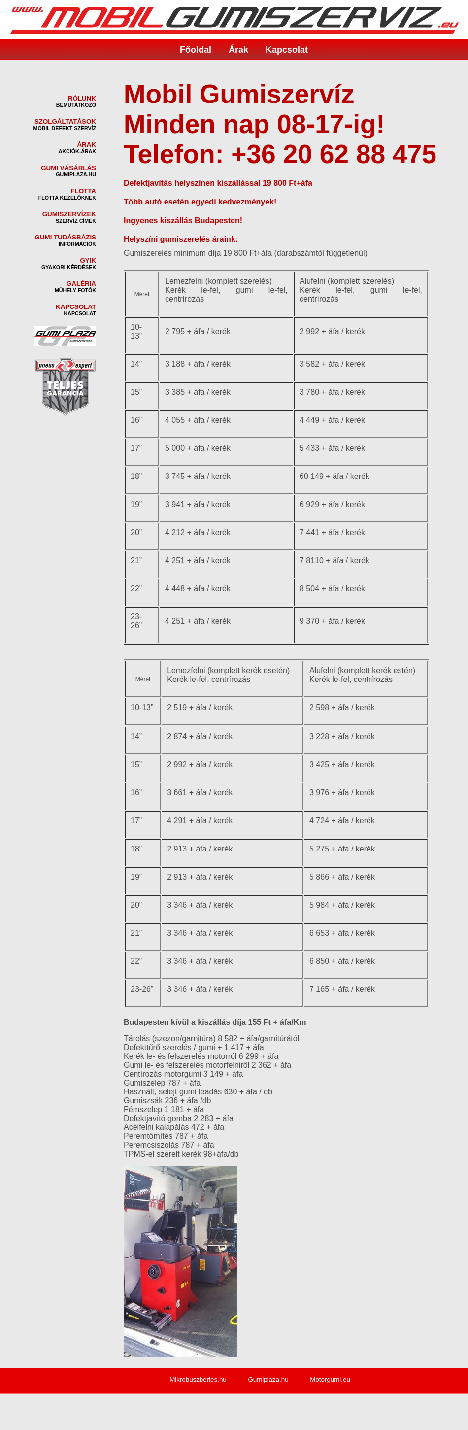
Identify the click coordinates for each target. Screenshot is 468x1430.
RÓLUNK (82, 98)
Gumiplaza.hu (268, 1379)
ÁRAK (86, 144)
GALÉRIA (81, 283)
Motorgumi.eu (330, 1379)
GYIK (88, 260)
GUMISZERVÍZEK (69, 214)
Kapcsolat (287, 50)
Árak (238, 50)
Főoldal (195, 50)
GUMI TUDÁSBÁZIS (65, 237)
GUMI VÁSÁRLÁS (68, 167)
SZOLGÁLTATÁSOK (65, 121)
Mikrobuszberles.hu (198, 1379)
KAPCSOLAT (76, 306)
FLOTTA (83, 191)
